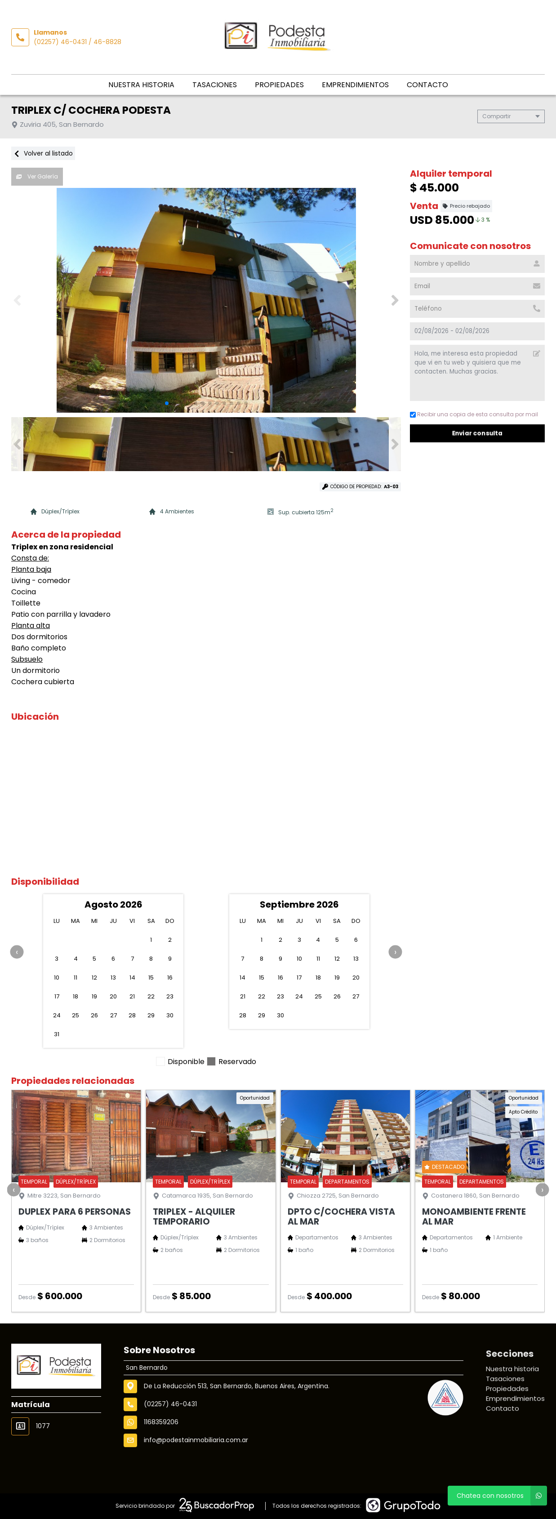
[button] (395, 300)
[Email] (477, 286)
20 (113, 996)
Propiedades (279, 85)
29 (151, 1015)
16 (170, 977)
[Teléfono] (477, 309)
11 (75, 977)
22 (151, 996)
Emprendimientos (355, 85)
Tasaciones (214, 85)
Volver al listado (43, 153)
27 (113, 1015)
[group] (206, 300)
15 (151, 977)
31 (56, 1034)
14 (132, 977)
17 (56, 996)
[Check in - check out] (477, 331)
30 (169, 1015)
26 (94, 1015)
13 (113, 977)
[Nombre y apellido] (477, 264)
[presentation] (17, 951)
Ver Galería (37, 176)
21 (132, 996)
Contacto (427, 85)
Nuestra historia (141, 85)
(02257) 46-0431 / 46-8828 (77, 41)
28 (132, 1015)
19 (94, 996)
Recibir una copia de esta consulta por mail (474, 414)
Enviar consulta (477, 433)
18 (75, 996)
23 (169, 996)
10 (56, 977)
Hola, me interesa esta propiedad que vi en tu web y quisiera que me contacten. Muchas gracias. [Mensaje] (477, 373)
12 (94, 977)
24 (57, 1015)
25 (75, 1015)
